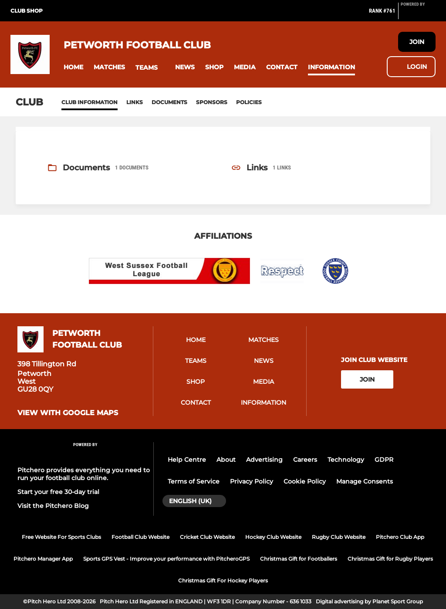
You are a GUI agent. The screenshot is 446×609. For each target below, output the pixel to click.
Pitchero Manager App (43, 558)
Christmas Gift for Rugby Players (390, 558)
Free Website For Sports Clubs (61, 537)
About (226, 460)
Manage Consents (364, 481)
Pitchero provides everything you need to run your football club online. (83, 474)
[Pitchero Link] (418, 14)
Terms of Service (194, 481)
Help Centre (187, 460)
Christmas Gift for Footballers (298, 558)
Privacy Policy (251, 481)
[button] (73, 67)
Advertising (264, 460)
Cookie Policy (305, 481)
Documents (169, 102)
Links (134, 102)
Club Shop (26, 10)
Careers (305, 460)
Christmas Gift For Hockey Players (223, 580)
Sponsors (211, 102)
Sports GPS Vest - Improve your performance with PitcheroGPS (166, 558)
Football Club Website (140, 537)
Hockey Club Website (273, 537)
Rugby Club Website (338, 537)
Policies (249, 102)
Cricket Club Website (207, 537)
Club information (89, 102)
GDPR (384, 460)
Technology (346, 460)
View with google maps (67, 413)
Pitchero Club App (400, 537)
